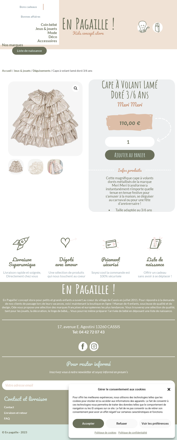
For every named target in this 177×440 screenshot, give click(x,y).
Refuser (121, 423)
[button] (169, 389)
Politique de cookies (105, 432)
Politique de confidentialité (132, 432)
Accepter (88, 423)
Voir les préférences (155, 423)
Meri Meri (129, 104)
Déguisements (41, 70)
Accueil (7, 70)
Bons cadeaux (28, 7)
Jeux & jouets (22, 70)
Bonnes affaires (30, 16)
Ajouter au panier (129, 155)
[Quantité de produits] (130, 142)
